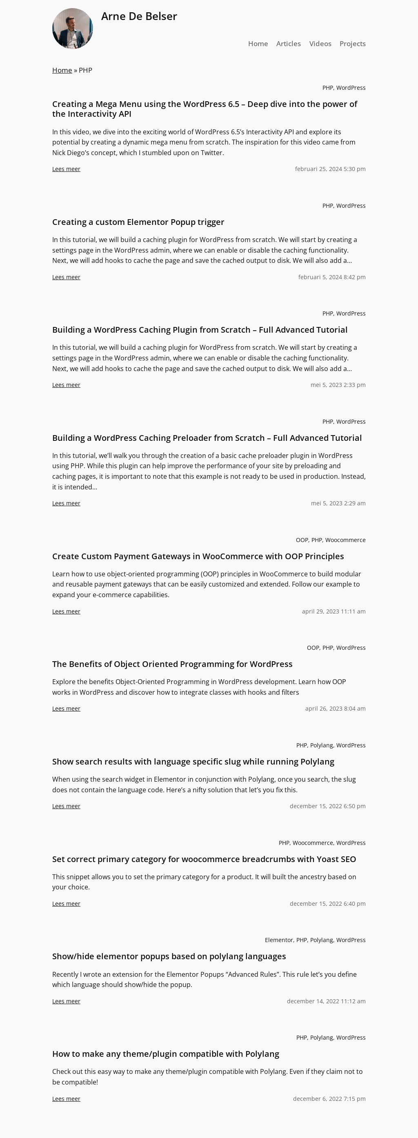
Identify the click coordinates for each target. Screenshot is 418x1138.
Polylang (321, 745)
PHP (327, 87)
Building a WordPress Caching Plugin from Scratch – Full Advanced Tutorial (200, 330)
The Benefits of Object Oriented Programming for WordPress (172, 664)
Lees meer (66, 172)
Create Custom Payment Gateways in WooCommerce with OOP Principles (198, 556)
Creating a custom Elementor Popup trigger (138, 222)
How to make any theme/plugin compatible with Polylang (165, 1054)
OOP (302, 540)
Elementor (279, 940)
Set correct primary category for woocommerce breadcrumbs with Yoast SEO (204, 859)
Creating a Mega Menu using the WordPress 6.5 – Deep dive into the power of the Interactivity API (204, 109)
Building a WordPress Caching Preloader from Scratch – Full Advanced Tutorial (207, 438)
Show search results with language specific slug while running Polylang (193, 762)
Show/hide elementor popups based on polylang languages (169, 956)
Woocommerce (345, 540)
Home (62, 70)
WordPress (351, 87)
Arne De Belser (139, 16)
